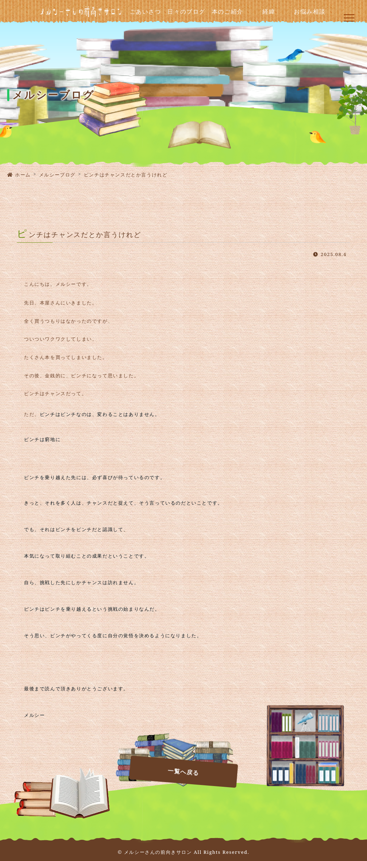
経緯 (268, 11)
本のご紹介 (227, 11)
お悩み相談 (309, 11)
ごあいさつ (145, 11)
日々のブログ (186, 11)
